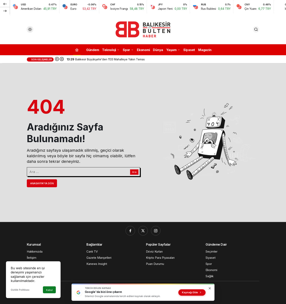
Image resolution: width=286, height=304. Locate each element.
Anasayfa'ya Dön (42, 183)
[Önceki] (5, 4)
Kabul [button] (49, 290)
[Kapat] (209, 288)
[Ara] (256, 29)
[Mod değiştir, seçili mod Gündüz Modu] (30, 29)
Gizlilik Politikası (20, 289)
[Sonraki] (5, 10)
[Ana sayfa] (77, 49)
